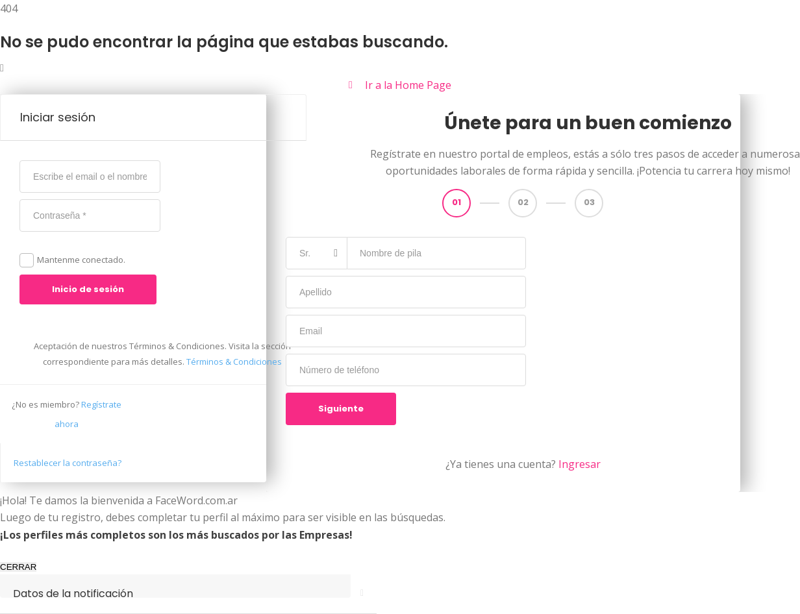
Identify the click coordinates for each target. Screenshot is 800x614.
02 (523, 202)
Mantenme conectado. (81, 259)
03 (589, 202)
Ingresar (579, 464)
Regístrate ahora (66, 414)
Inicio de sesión (88, 289)
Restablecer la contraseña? (67, 463)
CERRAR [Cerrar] (18, 567)
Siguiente (341, 408)
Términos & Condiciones (234, 361)
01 (456, 202)
